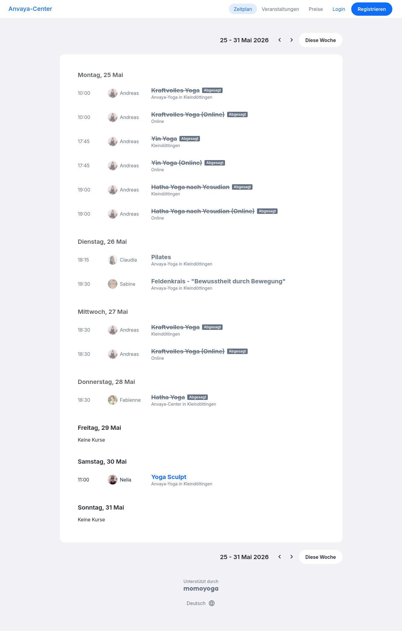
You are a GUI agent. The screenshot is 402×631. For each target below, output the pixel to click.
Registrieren (372, 9)
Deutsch (201, 603)
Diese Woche (320, 40)
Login (339, 9)
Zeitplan (243, 9)
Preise (316, 9)
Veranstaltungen (280, 9)
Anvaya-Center (30, 8)
